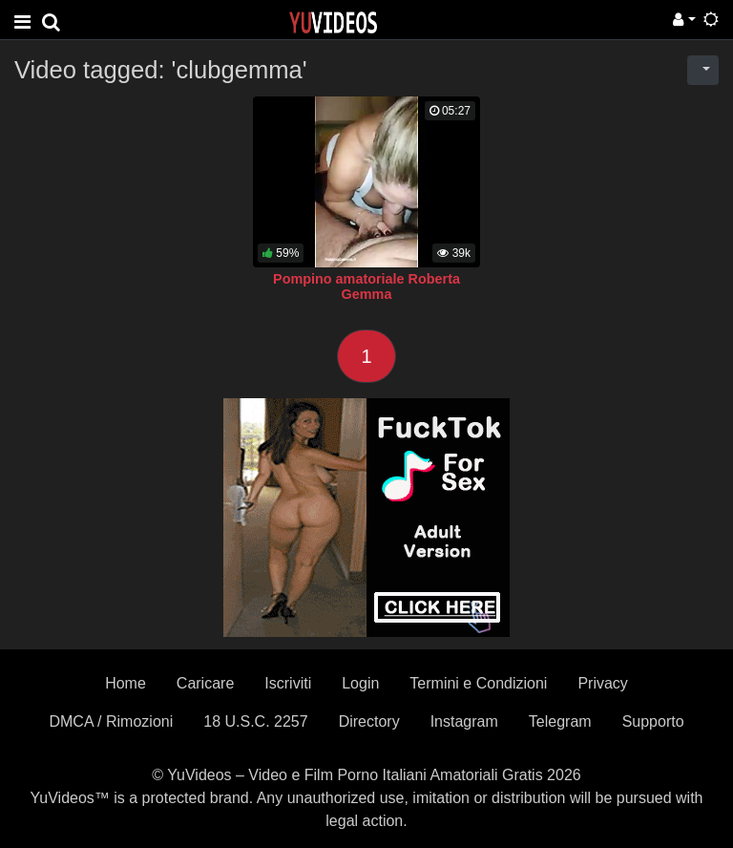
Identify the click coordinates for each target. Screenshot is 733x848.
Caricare (205, 683)
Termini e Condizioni (478, 683)
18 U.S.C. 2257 (255, 721)
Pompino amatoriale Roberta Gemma (366, 286)
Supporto (653, 721)
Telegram (560, 721)
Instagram (464, 721)
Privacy (602, 683)
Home (125, 683)
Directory (369, 721)
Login (360, 683)
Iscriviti (287, 683)
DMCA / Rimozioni (111, 721)
